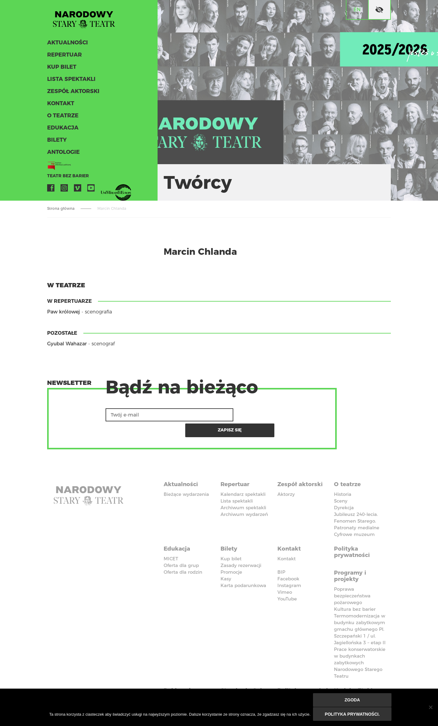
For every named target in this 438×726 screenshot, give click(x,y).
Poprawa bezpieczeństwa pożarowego (352, 576)
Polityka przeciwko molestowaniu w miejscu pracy (303, 679)
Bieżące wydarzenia (186, 477)
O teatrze (61, 118)
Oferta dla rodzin (183, 553)
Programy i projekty (351, 556)
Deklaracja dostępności (183, 672)
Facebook (50, 190)
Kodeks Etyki (355, 669)
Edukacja (62, 130)
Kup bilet (61, 69)
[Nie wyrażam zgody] (430, 708)
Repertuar (63, 57)
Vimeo (77, 190)
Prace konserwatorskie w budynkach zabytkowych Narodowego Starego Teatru (359, 643)
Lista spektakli (70, 81)
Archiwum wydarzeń (244, 497)
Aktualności (66, 45)
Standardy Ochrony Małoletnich (239, 676)
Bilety (56, 142)
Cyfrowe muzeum (354, 517)
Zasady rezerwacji (241, 547)
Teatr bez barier (65, 178)
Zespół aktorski (72, 94)
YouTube (91, 190)
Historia (342, 477)
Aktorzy (286, 477)
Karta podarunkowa (243, 567)
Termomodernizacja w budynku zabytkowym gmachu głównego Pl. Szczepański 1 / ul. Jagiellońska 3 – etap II (360, 609)
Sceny (340, 484)
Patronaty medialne (356, 511)
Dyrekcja (344, 491)
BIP (281, 553)
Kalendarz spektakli (243, 477)
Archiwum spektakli (243, 491)
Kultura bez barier (355, 589)
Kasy (226, 560)
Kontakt (60, 106)
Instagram (64, 190)
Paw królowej (63, 312)
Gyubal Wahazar (67, 344)
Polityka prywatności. (352, 714)
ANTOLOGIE (62, 154)
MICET (171, 540)
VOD (104, 190)
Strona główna (61, 208)
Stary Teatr (88, 19)
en (357, 9)
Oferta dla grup (181, 547)
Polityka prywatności (353, 534)
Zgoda (352, 700)
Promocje (231, 553)
